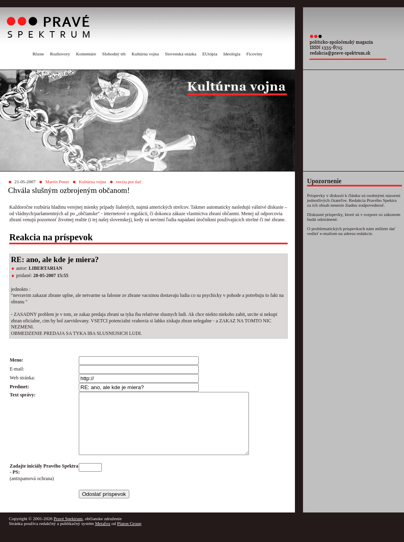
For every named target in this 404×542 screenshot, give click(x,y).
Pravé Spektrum (68, 530)
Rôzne (38, 53)
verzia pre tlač (128, 181)
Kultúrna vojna (145, 53)
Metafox (102, 535)
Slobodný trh (114, 53)
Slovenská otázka (180, 53)
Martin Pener (57, 181)
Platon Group (129, 535)
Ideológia (231, 53)
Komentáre (86, 53)
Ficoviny (254, 53)
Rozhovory (60, 53)
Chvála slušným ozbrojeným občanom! (69, 190)
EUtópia (209, 53)
